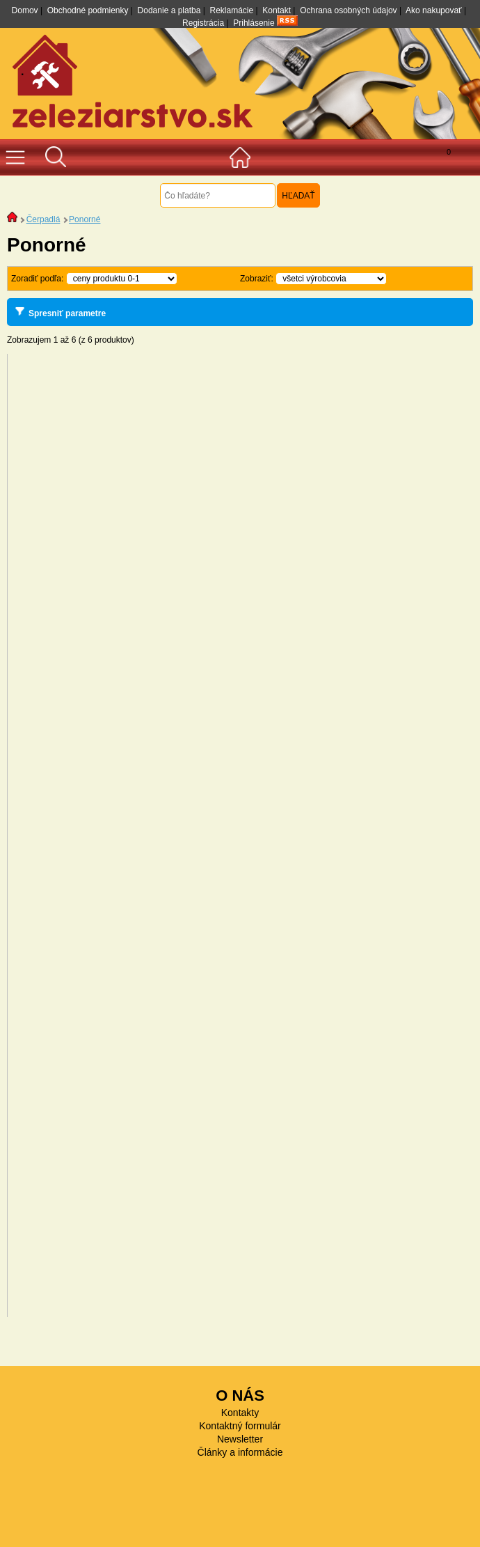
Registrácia (203, 23)
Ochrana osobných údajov (348, 10)
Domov (25, 10)
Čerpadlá (43, 219)
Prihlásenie (253, 23)
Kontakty (240, 1412)
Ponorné (84, 219)
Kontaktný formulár (240, 1425)
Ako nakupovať (434, 10)
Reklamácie (231, 10)
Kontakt (276, 10)
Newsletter (240, 1439)
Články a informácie (240, 1452)
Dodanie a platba (169, 10)
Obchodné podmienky (88, 10)
